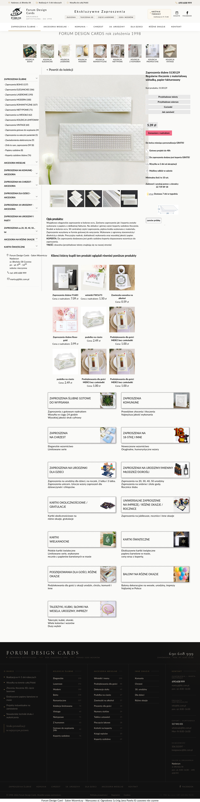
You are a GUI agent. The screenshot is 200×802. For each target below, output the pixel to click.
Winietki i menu (108, 678)
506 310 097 (177, 746)
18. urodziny (117, 27)
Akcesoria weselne (56, 27)
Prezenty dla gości (108, 706)
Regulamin (115, 795)
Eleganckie (67, 678)
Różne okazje (157, 27)
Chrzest (98, 27)
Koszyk (177, 14)
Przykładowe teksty (168, 96)
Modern (67, 689)
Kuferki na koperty (108, 728)
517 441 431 (177, 724)
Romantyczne (67, 700)
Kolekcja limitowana (67, 706)
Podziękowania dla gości (108, 683)
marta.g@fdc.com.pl (19, 279)
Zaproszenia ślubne (24, 27)
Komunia (81, 27)
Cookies (127, 795)
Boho (67, 694)
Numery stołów (108, 711)
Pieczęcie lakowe (108, 722)
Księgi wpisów (108, 733)
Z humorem (67, 722)
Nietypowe (67, 717)
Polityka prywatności (99, 795)
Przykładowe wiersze (168, 101)
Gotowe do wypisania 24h (67, 729)
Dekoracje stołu (108, 689)
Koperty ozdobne (67, 735)
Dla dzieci (137, 27)
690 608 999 (183, 2)
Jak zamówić (168, 112)
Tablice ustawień (108, 717)
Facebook (187, 14)
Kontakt (176, 27)
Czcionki (168, 107)
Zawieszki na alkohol (108, 700)
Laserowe (67, 683)
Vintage (67, 711)
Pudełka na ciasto (108, 694)
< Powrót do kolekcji (59, 69)
